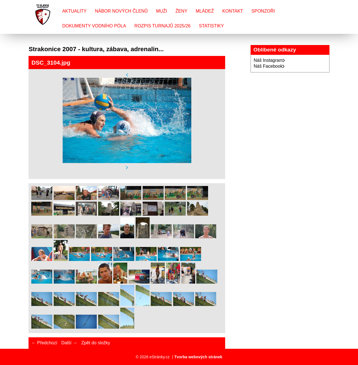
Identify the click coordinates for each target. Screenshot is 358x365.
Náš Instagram (269, 60)
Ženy (181, 11)
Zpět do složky (95, 342)
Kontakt (232, 11)
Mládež (205, 11)
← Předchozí (44, 342)
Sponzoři (263, 11)
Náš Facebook (269, 66)
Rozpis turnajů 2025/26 (163, 25)
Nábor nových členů (121, 11)
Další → (69, 342)
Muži (161, 11)
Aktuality (74, 11)
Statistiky (211, 25)
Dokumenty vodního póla (94, 25)
